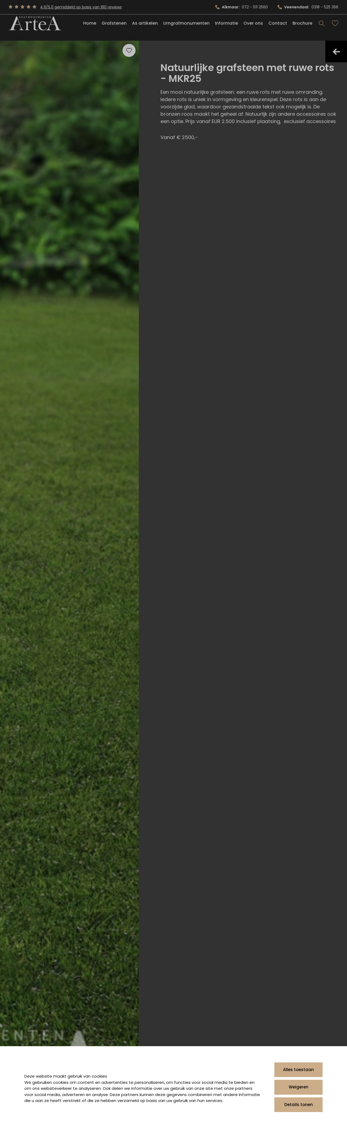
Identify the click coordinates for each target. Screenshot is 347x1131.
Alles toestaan (298, 1069)
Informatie (226, 28)
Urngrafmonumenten (186, 28)
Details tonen (298, 1104)
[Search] (321, 28)
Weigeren (299, 1087)
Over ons (253, 28)
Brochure (302, 28)
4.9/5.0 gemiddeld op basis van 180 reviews (81, 7)
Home (89, 28)
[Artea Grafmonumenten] (35, 28)
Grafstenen (114, 28)
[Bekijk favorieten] (335, 28)
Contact (277, 28)
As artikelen (145, 28)
